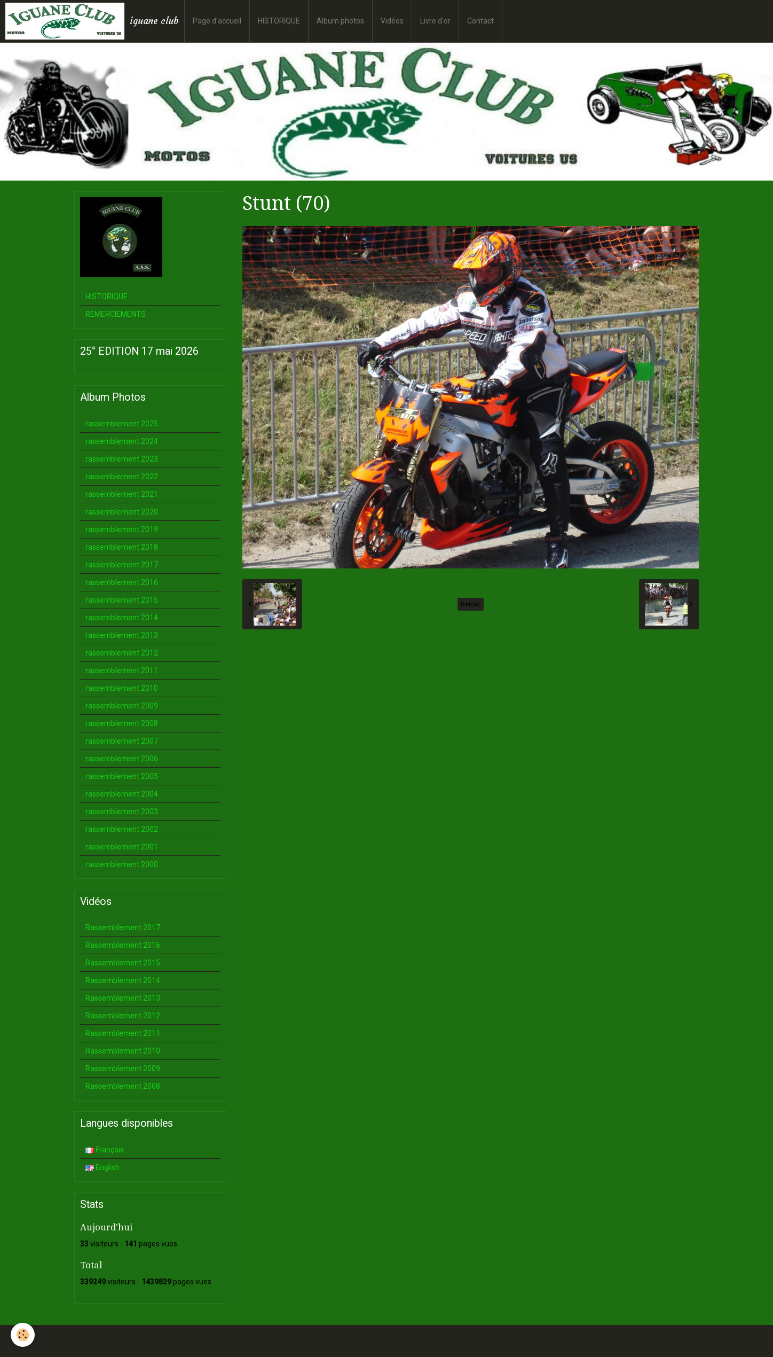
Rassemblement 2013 (122, 998)
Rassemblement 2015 (122, 962)
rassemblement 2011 (121, 670)
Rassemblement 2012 (122, 1015)
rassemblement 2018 (121, 547)
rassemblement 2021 (121, 494)
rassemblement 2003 (121, 811)
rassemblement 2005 (121, 776)
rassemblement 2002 (121, 829)
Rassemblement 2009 (122, 1068)
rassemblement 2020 (121, 512)
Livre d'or (435, 21)
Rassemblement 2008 (122, 1086)
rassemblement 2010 (121, 688)
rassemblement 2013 (121, 635)
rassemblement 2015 (121, 600)
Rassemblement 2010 (122, 1051)
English (102, 1167)
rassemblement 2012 (121, 653)
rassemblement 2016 (121, 582)
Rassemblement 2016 (122, 945)
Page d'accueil (217, 21)
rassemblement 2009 (121, 705)
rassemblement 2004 (121, 794)
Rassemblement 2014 (122, 980)
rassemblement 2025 (121, 423)
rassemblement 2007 (121, 741)
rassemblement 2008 (121, 723)
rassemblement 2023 (121, 459)
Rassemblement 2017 (122, 927)
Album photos (340, 21)
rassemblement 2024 (121, 441)
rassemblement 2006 (121, 758)
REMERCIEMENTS (115, 314)
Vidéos (392, 21)
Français (104, 1149)
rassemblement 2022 (121, 476)
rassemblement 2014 (121, 617)
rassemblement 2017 (121, 564)
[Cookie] (23, 1335)
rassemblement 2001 (121, 847)
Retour (470, 604)
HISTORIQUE (279, 21)
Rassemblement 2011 (122, 1033)
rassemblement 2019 (121, 529)
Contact (480, 21)
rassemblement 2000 (121, 864)
